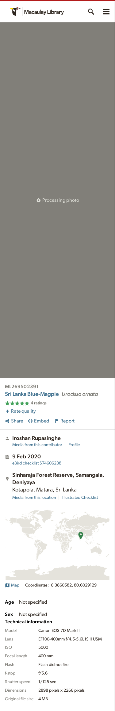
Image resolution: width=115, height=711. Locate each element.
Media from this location (34, 497)
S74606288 (36, 463)
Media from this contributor (37, 445)
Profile (74, 445)
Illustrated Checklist (80, 497)
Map (12, 585)
